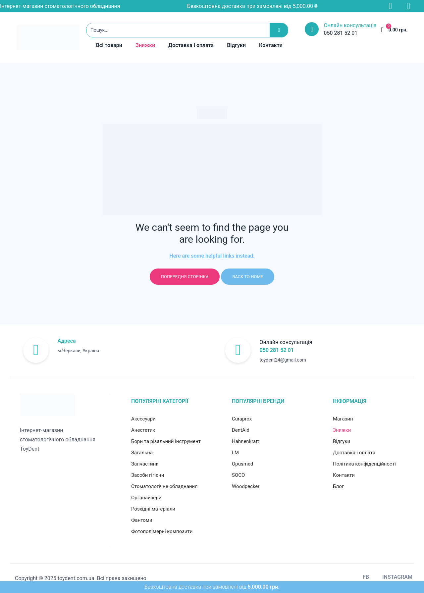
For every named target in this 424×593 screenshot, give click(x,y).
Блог (338, 486)
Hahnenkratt (245, 441)
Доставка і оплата (191, 45)
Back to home (247, 276)
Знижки (145, 45)
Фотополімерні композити (161, 531)
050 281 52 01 (277, 350)
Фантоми (141, 520)
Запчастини (145, 464)
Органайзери (146, 498)
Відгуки (236, 45)
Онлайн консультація (350, 25)
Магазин (343, 419)
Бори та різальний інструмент (166, 441)
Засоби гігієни (147, 475)
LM (235, 453)
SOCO (238, 475)
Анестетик (143, 430)
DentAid (240, 430)
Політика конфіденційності (364, 464)
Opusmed (242, 464)
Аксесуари (143, 419)
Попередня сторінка (185, 276)
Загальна (142, 453)
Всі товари (109, 45)
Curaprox (242, 419)
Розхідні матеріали (153, 509)
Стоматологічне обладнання (164, 486)
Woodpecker (245, 486)
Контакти (271, 45)
